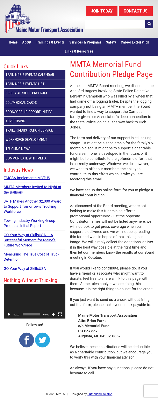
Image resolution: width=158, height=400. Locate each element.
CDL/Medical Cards (34, 102)
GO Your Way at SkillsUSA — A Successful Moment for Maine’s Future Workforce (30, 240)
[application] (34, 301)
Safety (111, 42)
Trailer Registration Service (34, 130)
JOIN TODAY (102, 11)
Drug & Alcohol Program (34, 93)
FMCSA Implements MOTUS (27, 178)
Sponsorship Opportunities (34, 111)
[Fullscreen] (60, 314)
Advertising (34, 121)
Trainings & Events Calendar (34, 74)
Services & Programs (85, 42)
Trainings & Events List (34, 83)
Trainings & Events (50, 42)
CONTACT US (136, 11)
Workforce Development (34, 139)
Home (13, 42)
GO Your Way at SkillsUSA (25, 268)
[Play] (9, 314)
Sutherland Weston (99, 394)
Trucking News (34, 148)
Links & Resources (79, 51)
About (26, 42)
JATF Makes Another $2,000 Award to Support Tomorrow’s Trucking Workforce (33, 206)
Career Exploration (135, 42)
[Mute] (53, 314)
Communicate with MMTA (34, 158)
